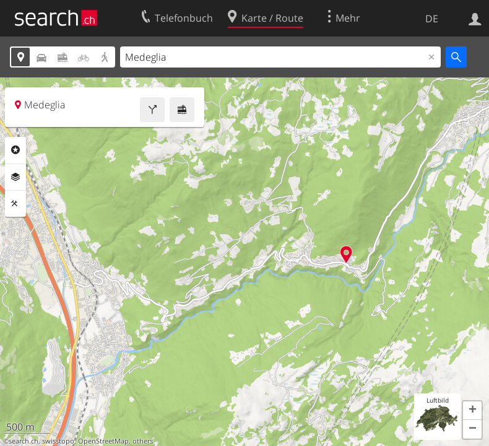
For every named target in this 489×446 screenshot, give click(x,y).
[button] (472, 410)
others (142, 441)
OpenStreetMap (103, 441)
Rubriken (15, 150)
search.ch (23, 441)
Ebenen (15, 177)
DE (431, 18)
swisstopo (58, 441)
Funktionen (15, 204)
